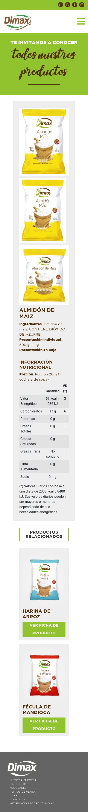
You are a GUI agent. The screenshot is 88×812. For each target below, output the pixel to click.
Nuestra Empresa (23, 780)
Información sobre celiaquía (32, 803)
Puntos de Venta (22, 791)
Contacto (17, 799)
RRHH (13, 795)
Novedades (18, 788)
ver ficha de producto (44, 629)
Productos (18, 784)
